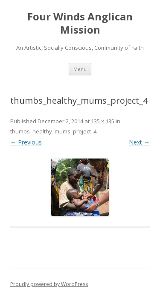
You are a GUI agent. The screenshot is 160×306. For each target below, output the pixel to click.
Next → (139, 142)
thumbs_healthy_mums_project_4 (53, 131)
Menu (80, 69)
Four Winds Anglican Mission (80, 23)
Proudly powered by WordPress (49, 284)
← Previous (26, 142)
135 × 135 (102, 121)
